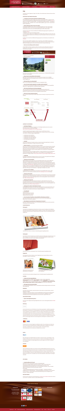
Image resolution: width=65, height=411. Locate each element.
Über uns (49, 409)
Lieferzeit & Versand (29, 409)
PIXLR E (28, 31)
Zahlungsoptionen (37, 409)
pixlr (52, 20)
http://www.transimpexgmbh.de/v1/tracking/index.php (32, 129)
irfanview (24, 38)
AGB (15, 409)
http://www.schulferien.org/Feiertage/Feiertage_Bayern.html (44, 153)
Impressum (12, 409)
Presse (45, 409)
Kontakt (53, 409)
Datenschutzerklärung (21, 409)
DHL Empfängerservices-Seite (44, 171)
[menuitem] (40, 3)
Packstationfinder (31, 164)
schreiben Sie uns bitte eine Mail (44, 376)
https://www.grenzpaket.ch (29, 177)
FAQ (42, 409)
